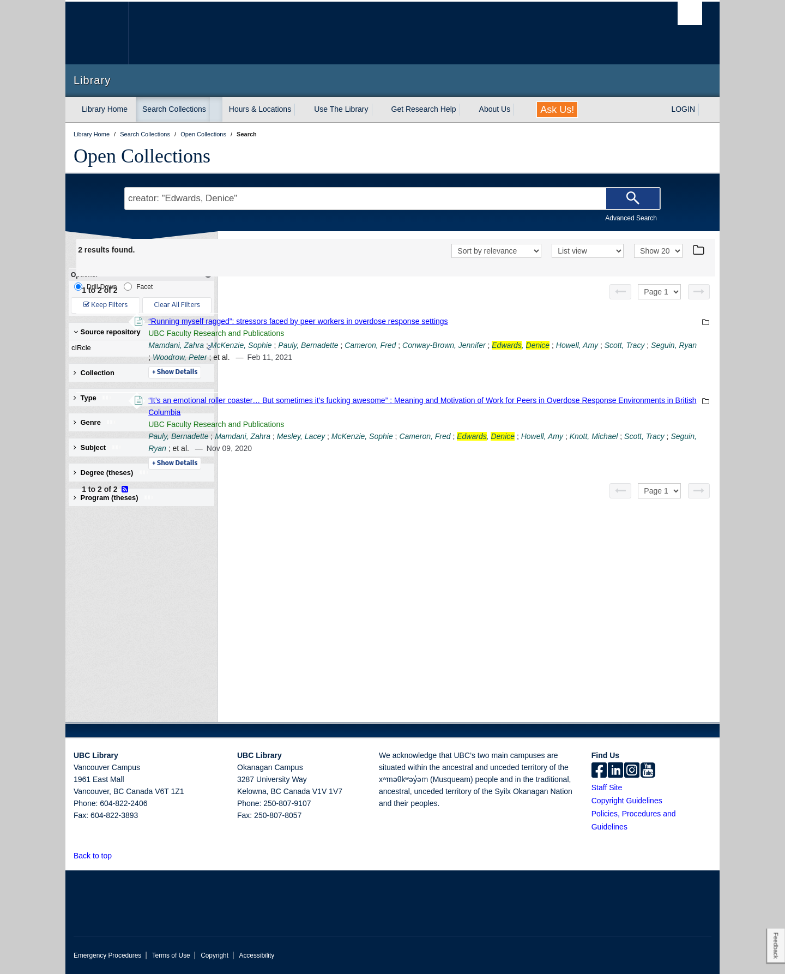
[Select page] (659, 291)
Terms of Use (171, 955)
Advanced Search (631, 218)
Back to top (98, 855)
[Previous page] (620, 291)
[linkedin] (615, 771)
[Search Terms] (392, 198)
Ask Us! (557, 109)
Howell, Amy (323, 357)
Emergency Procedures (107, 955)
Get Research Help (423, 109)
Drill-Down (95, 286)
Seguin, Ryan (420, 357)
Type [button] (93, 398)
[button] (118, 855)
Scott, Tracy (371, 357)
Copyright (214, 955)
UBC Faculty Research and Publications (365, 333)
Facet (138, 286)
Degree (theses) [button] (111, 472)
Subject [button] (98, 447)
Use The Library (341, 109)
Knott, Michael (343, 448)
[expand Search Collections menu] (215, 110)
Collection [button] (94, 373)
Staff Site (607, 787)
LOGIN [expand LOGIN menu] (683, 109)
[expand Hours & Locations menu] (300, 110)
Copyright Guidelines (626, 800)
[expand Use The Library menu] (378, 110)
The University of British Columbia (96, 33)
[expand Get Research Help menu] (466, 110)
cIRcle (139, 348)
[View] (588, 251)
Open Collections (142, 156)
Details (324, 372)
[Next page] (699, 291)
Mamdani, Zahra (325, 345)
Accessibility (256, 955)
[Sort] (496, 251)
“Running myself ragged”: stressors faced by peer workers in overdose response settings (447, 321)
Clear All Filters (177, 305)
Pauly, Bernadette (457, 345)
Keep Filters (105, 305)
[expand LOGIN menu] (704, 110)
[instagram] (631, 771)
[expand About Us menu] (520, 110)
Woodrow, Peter (476, 357)
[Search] (633, 198)
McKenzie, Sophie (390, 345)
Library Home (105, 109)
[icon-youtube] (648, 771)
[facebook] (599, 771)
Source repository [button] (107, 332)
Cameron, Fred (519, 345)
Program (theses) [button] (114, 498)
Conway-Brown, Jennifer (593, 345)
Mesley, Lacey (450, 436)
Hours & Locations (260, 109)
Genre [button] (95, 422)
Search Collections (174, 109)
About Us (495, 109)
